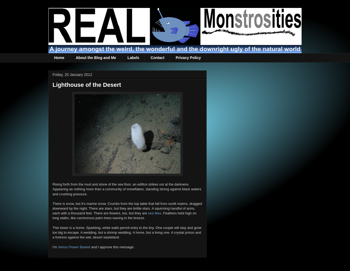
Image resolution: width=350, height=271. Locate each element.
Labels (133, 58)
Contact (157, 58)
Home (59, 58)
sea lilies (154, 213)
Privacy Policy (188, 58)
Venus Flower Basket (74, 247)
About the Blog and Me (96, 58)
